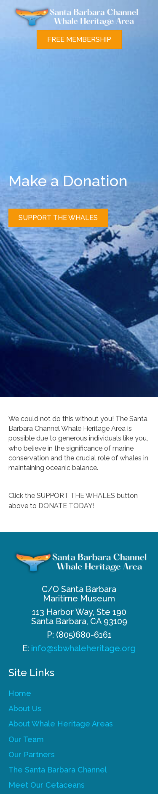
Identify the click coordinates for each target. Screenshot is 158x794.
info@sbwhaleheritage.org (83, 648)
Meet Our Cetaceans (46, 784)
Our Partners (31, 754)
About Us (24, 708)
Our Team (26, 739)
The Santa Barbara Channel (57, 769)
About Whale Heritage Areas (60, 723)
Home (19, 693)
